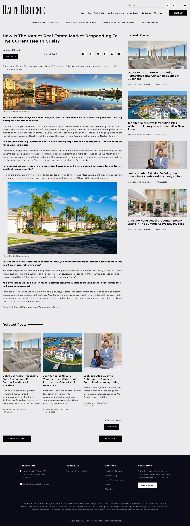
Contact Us (142, 13)
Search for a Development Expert (81, 23)
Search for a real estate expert (45, 23)
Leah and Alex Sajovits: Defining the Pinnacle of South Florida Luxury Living (101, 379)
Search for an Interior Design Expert (119, 23)
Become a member (149, 23)
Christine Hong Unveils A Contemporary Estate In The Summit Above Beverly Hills (156, 223)
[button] (83, 55)
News (78, 13)
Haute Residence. (94, 521)
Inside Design (129, 13)
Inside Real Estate (92, 13)
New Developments (111, 13)
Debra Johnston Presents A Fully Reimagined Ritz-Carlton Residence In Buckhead (154, 76)
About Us (154, 13)
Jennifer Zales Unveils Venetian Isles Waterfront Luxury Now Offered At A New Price (156, 126)
